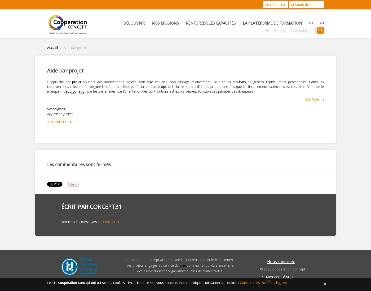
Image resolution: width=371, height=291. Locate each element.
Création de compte (306, 4)
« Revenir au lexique (62, 122)
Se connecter (275, 4)
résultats (239, 82)
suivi (150, 82)
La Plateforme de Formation (272, 23)
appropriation (76, 91)
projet (76, 82)
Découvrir (134, 23)
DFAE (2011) (314, 99)
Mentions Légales (279, 276)
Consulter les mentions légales (263, 282)
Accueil (52, 47)
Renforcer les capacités (211, 23)
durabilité (196, 86)
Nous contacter (281, 261)
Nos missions (165, 23)
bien (183, 265)
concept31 (106, 206)
